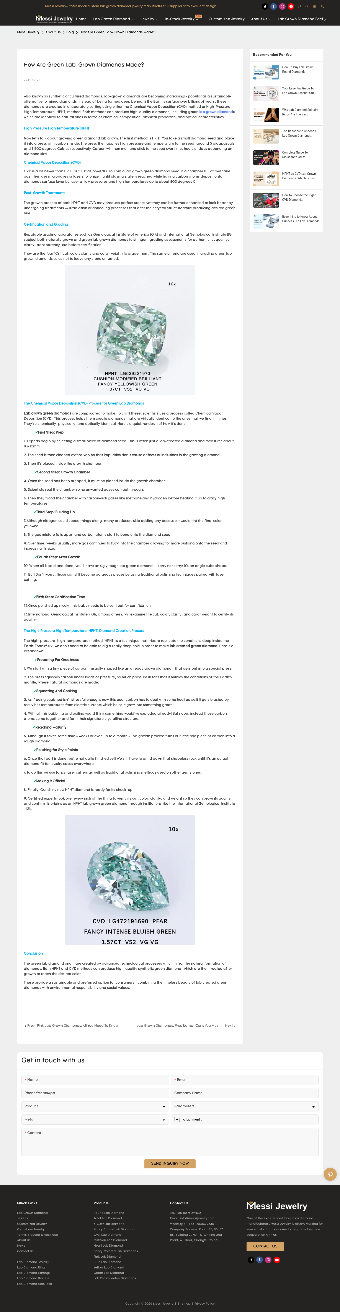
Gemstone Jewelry (31, 1229)
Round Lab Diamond (109, 1213)
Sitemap (184, 1304)
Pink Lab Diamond (107, 1257)
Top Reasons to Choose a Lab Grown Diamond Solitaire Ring (299, 133)
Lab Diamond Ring (31, 1267)
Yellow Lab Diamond (109, 1267)
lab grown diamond (216, 112)
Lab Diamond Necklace (34, 1284)
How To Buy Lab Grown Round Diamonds (298, 69)
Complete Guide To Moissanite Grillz (295, 155)
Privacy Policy (204, 1304)
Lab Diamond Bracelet (34, 1278)
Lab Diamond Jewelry (33, 1262)
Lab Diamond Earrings (33, 1273)
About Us (53, 32)
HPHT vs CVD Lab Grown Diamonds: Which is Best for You (299, 176)
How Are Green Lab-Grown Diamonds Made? (117, 32)
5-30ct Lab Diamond (109, 1224)
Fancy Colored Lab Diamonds (116, 1251)
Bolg (70, 32)
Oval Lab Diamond (107, 1235)
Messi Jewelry (28, 32)
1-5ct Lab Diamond (108, 1218)
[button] (325, 19)
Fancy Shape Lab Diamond (114, 1229)
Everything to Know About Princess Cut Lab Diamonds (301, 219)
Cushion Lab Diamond (110, 1240)
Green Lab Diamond (109, 1273)
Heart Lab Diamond (108, 1245)
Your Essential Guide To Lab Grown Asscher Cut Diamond (298, 91)
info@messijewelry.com (197, 1218)
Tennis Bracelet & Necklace (37, 1235)
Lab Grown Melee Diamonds (115, 1278)
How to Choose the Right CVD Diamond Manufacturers (299, 197)
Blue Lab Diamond (107, 1262)
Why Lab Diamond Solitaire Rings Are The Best (300, 112)
